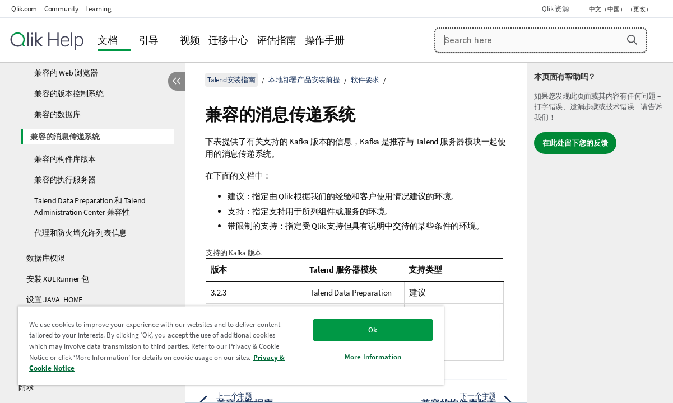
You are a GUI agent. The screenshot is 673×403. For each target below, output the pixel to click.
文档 (108, 40)
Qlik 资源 (555, 8)
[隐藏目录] (176, 81)
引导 (149, 40)
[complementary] (600, 233)
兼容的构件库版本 (65, 159)
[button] (632, 39)
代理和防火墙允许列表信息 (80, 233)
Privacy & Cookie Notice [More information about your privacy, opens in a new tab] (148, 368)
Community (61, 8)
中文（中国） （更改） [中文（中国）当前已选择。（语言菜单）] (621, 9)
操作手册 (325, 40)
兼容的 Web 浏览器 (66, 73)
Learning (98, 8)
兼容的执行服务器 (65, 180)
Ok (342, 330)
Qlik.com (24, 8)
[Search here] (540, 40)
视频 (190, 40)
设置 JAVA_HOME (54, 299)
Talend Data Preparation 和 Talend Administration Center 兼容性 (90, 206)
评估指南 (276, 40)
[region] (213, 345)
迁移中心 (228, 40)
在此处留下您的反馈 (575, 143)
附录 (26, 387)
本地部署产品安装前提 (304, 80)
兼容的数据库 (57, 114)
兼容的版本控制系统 (69, 93)
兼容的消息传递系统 (65, 137)
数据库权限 (45, 258)
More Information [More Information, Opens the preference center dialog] (342, 357)
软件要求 (365, 80)
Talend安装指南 (231, 80)
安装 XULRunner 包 (57, 279)
